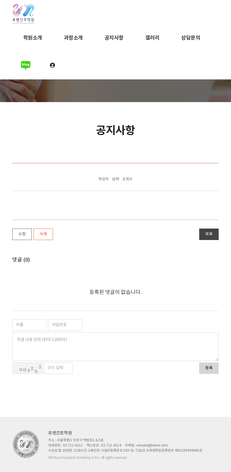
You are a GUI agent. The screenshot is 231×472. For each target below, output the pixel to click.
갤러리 (152, 38)
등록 (209, 368)
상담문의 (190, 38)
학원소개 (32, 38)
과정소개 (73, 38)
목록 (209, 234)
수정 (22, 234)
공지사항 (114, 38)
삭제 (43, 234)
